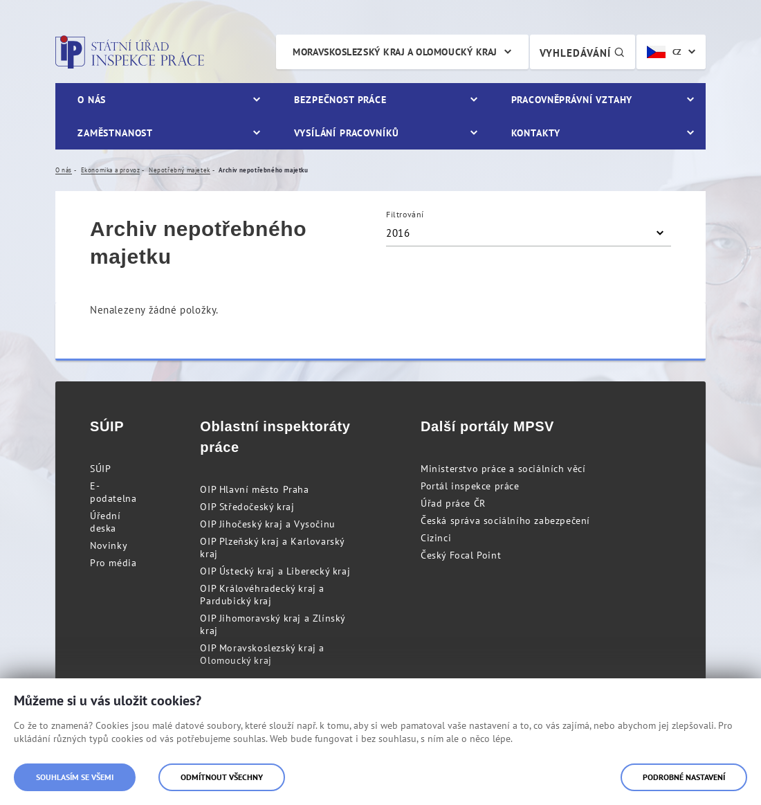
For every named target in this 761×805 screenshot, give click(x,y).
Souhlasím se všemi (74, 777)
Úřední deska (105, 521)
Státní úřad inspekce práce (129, 52)
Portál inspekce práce (470, 486)
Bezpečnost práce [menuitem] (340, 99)
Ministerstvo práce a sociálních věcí (503, 468)
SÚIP (100, 468)
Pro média (113, 563)
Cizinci (436, 538)
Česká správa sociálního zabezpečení (505, 520)
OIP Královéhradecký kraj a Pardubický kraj (262, 594)
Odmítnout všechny (222, 777)
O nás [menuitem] (91, 99)
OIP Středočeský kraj (247, 506)
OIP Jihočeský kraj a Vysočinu (267, 524)
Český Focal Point (461, 555)
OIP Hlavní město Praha (254, 489)
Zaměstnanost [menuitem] (115, 133)
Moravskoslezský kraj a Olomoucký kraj (395, 52)
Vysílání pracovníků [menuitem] (346, 133)
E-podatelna (113, 492)
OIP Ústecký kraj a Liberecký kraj (275, 571)
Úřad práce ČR (453, 503)
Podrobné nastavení (684, 777)
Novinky (108, 545)
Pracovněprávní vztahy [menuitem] (572, 99)
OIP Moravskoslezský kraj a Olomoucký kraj (262, 654)
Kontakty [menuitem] (535, 133)
